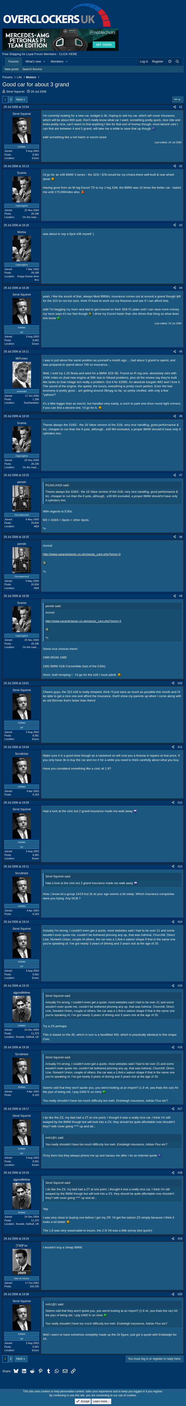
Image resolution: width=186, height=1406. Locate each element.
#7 (180, 475)
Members (57, 61)
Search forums (32, 69)
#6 (180, 416)
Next (19, 99)
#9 (180, 596)
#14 (180, 921)
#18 (180, 1172)
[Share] (175, 107)
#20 (180, 1294)
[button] (44, 61)
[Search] (177, 61)
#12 (180, 802)
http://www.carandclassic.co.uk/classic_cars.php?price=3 (81, 554)
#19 (180, 1238)
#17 (180, 1108)
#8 (180, 537)
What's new (33, 61)
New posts (12, 69)
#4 (180, 288)
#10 (180, 683)
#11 (180, 747)
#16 (180, 1047)
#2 (180, 166)
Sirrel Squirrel (15, 91)
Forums (13, 61)
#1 (180, 107)
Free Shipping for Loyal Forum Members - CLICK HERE (39, 54)
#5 (180, 351)
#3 (180, 225)
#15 (180, 985)
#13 (180, 866)
